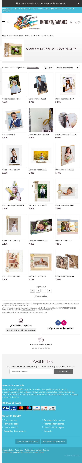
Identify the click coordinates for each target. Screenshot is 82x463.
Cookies (46, 450)
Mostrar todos (33, 68)
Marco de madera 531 (37, 276)
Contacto (48, 431)
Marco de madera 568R (11, 276)
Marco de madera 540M (64, 205)
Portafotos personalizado (39, 134)
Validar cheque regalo (54, 427)
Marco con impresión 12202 (66, 134)
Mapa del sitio (7, 450)
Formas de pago (11, 423)
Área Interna (39, 452)
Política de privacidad (33, 450)
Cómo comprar (10, 420)
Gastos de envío (11, 427)
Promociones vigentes (54, 423)
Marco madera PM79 (63, 241)
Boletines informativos (54, 420)
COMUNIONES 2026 (28, 310)
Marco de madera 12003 (38, 241)
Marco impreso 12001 (37, 99)
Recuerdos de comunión (54, 441)
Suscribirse (63, 371)
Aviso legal (19, 450)
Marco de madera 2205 (38, 170)
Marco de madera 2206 (11, 170)
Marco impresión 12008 (11, 99)
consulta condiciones (41, 348)
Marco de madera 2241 (11, 241)
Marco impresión (8, 134)
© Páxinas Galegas (72, 456)
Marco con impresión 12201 (13, 205)
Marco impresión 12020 (64, 170)
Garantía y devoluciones (14, 431)
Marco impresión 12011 (64, 276)
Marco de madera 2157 (64, 99)
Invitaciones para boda (27, 441)
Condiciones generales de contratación (17, 452)
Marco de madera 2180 (38, 205)
